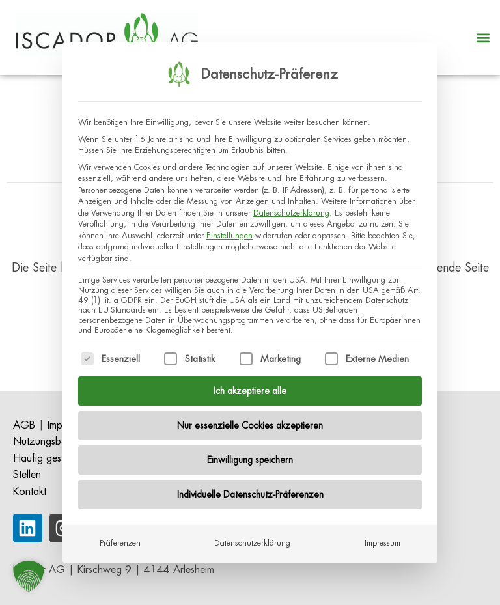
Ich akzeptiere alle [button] (250, 385)
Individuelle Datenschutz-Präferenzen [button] (250, 489)
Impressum (382, 538)
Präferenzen (120, 538)
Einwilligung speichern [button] (250, 454)
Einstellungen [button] (229, 230)
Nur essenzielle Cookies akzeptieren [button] (250, 420)
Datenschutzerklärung (291, 208)
